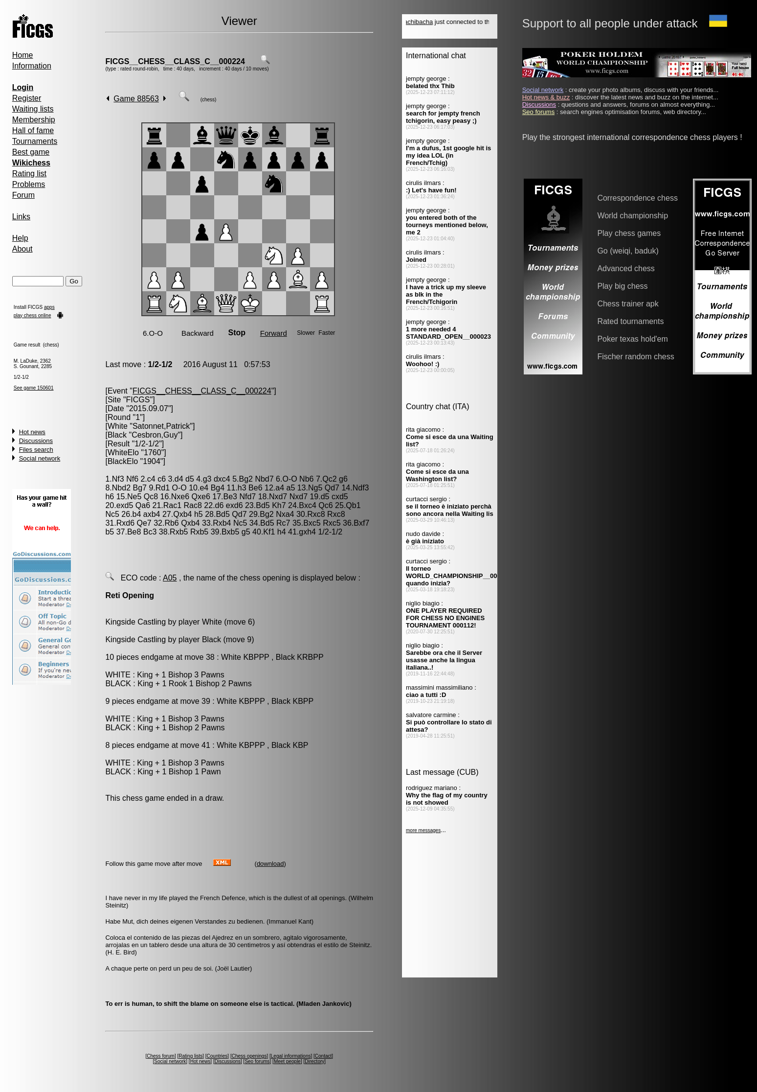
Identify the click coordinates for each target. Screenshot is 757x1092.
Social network (40, 458)
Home (22, 55)
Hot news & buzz (546, 97)
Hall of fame (33, 130)
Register (27, 98)
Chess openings (249, 1056)
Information (31, 66)
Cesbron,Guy (155, 435)
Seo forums (257, 1061)
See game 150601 (34, 388)
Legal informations (291, 1056)
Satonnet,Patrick (161, 426)
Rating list (29, 173)
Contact (323, 1056)
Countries (217, 1056)
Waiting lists (33, 109)
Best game (30, 152)
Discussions (36, 440)
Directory (314, 1061)
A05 (170, 578)
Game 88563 (136, 98)
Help (20, 238)
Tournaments (35, 141)
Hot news (32, 432)
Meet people (287, 1061)
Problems (28, 184)
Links (21, 216)
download (270, 863)
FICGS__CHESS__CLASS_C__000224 (175, 61)
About (22, 249)
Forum (23, 195)
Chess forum (161, 1056)
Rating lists (190, 1056)
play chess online (32, 315)
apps (49, 307)
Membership (33, 120)
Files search (36, 449)
